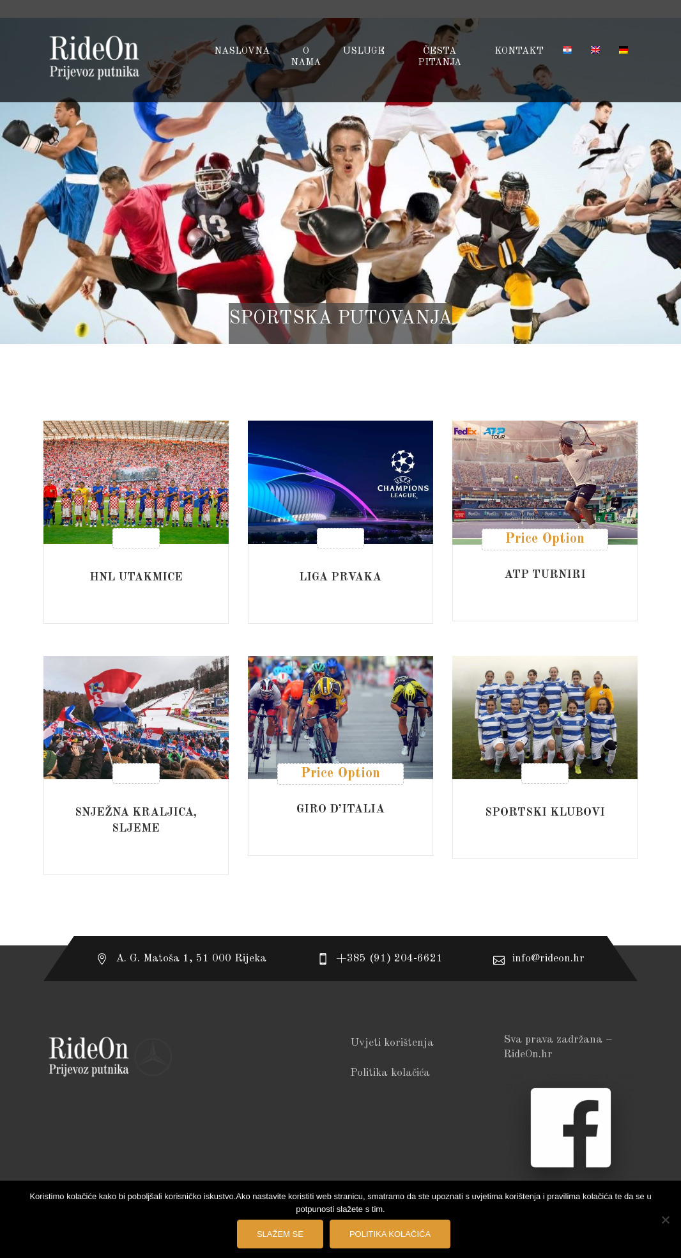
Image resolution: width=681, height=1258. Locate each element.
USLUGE (363, 51)
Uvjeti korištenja (392, 1042)
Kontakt (519, 51)
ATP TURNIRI (545, 574)
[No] (665, 1219)
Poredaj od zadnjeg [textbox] (551, 382)
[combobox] (548, 382)
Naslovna (242, 51)
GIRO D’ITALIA (340, 809)
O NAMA (306, 57)
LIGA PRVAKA (340, 577)
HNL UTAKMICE (136, 577)
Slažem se (280, 1234)
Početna (340, 334)
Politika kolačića (390, 1073)
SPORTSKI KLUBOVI (545, 812)
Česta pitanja (439, 57)
